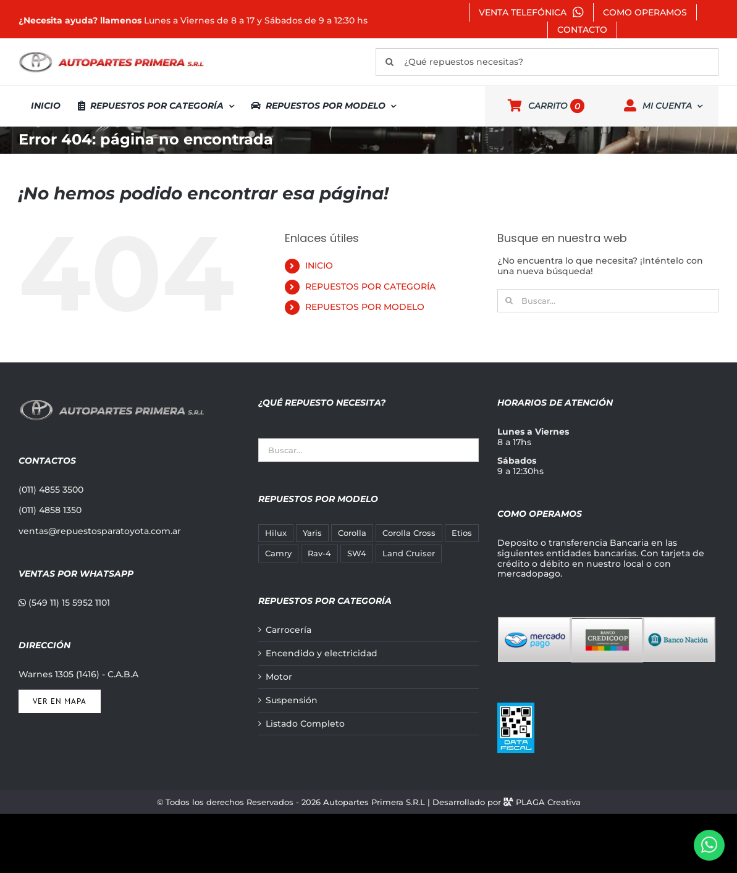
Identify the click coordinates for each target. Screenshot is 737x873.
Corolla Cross (409, 533)
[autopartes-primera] (111, 53)
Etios (462, 533)
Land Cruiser (408, 553)
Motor (279, 677)
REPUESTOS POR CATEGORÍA (370, 286)
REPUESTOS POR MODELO (364, 306)
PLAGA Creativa (548, 802)
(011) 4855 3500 (51, 489)
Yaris (312, 533)
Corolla (352, 533)
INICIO (319, 265)
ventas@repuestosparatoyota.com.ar (100, 531)
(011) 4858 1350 (50, 510)
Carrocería (288, 630)
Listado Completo (305, 724)
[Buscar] (389, 62)
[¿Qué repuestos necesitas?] (547, 62)
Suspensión (292, 700)
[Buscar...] (607, 300)
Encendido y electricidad (321, 653)
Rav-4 (319, 553)
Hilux (276, 533)
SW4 (356, 553)
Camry (278, 553)
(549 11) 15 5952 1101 (64, 602)
